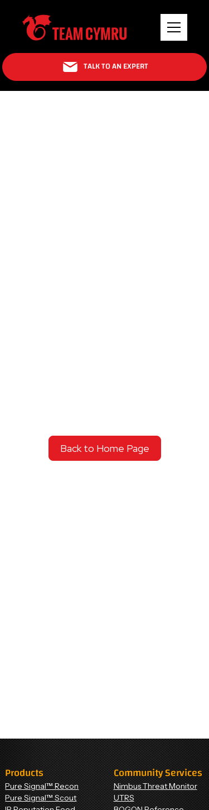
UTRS (124, 798)
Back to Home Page (104, 448)
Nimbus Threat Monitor (155, 786)
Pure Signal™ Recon (42, 786)
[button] (174, 27)
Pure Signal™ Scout (40, 798)
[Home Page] (74, 27)
